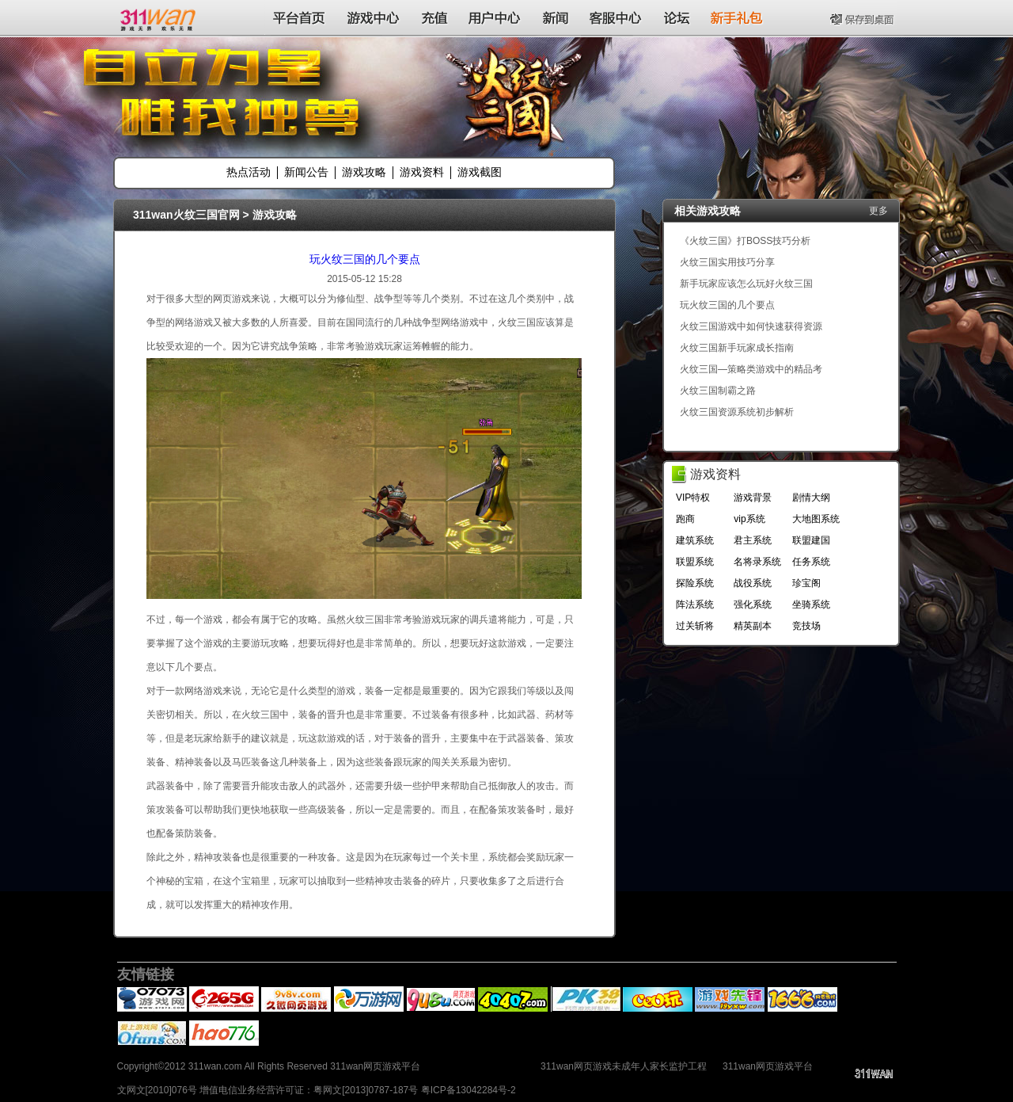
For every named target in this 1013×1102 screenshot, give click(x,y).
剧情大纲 (811, 497)
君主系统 (753, 540)
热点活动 (248, 172)
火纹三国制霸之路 (718, 390)
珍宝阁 (806, 583)
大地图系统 (816, 518)
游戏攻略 (364, 172)
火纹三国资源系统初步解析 (737, 412)
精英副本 (753, 625)
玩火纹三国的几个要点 (364, 259)
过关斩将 (695, 625)
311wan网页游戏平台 (768, 1066)
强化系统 (753, 604)
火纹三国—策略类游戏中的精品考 (751, 369)
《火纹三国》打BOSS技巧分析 (745, 240)
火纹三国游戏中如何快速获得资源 (751, 326)
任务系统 (811, 561)
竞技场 (806, 625)
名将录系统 (757, 561)
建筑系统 (695, 540)
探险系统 (695, 583)
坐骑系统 (811, 604)
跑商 (685, 518)
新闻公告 (306, 172)
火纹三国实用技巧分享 (727, 262)
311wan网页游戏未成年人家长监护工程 (624, 1066)
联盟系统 (695, 561)
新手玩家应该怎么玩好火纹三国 (746, 283)
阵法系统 (695, 604)
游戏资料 (422, 172)
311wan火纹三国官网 (186, 214)
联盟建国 (811, 540)
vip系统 (749, 518)
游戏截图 (479, 172)
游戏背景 (753, 497)
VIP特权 (693, 497)
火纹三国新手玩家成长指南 (737, 347)
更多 (878, 210)
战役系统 (753, 583)
